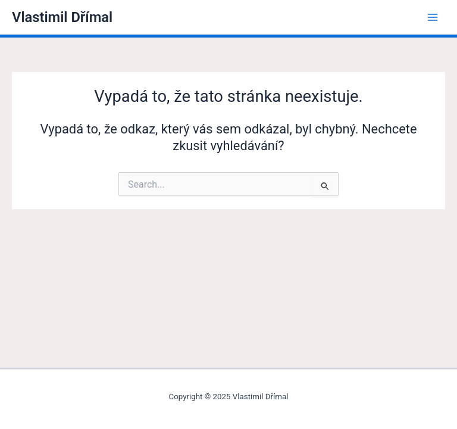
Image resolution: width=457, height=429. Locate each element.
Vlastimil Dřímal (62, 17)
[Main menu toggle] (432, 17)
